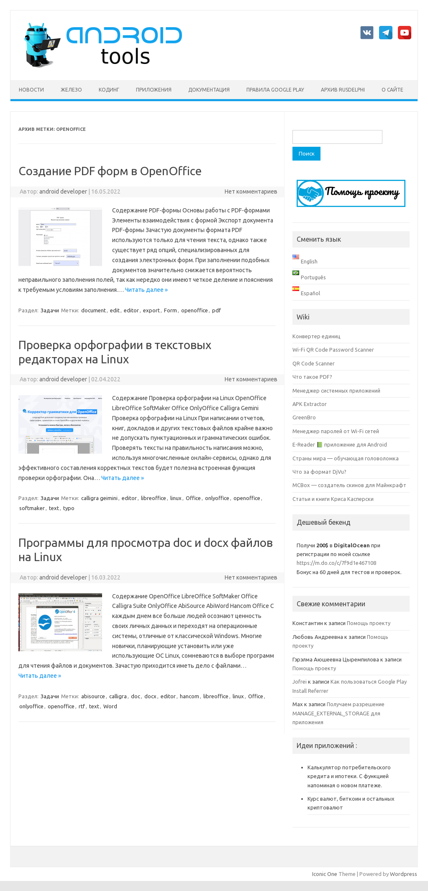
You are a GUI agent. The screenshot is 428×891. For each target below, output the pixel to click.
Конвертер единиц (316, 336)
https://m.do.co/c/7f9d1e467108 (336, 563)
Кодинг (109, 89)
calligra (118, 696)
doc (135, 696)
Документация (209, 89)
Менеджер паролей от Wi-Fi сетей (335, 431)
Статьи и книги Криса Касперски (333, 499)
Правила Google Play (275, 89)
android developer (63, 191)
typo (68, 508)
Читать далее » (146, 289)
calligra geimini (99, 498)
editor (131, 310)
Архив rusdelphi (343, 89)
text (54, 508)
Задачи (50, 310)
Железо (71, 89)
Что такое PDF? (312, 377)
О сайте (392, 89)
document (93, 310)
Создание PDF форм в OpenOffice (110, 170)
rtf (82, 706)
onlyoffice (217, 498)
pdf (216, 310)
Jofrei (299, 681)
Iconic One (324, 874)
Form (170, 310)
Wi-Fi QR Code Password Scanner (333, 349)
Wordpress (403, 874)
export (151, 310)
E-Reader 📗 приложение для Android (339, 444)
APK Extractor (309, 404)
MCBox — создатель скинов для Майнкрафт (349, 485)
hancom (189, 696)
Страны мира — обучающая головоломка (345, 458)
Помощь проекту (368, 623)
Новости (31, 89)
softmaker (32, 508)
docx (150, 696)
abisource (93, 696)
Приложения (154, 89)
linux (176, 498)
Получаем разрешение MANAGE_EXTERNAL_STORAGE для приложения (338, 713)
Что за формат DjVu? (319, 472)
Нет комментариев (251, 191)
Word (110, 706)
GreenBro (304, 417)
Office (193, 498)
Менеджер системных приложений (336, 390)
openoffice (194, 310)
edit (115, 310)
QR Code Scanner (313, 363)
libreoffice (153, 498)
